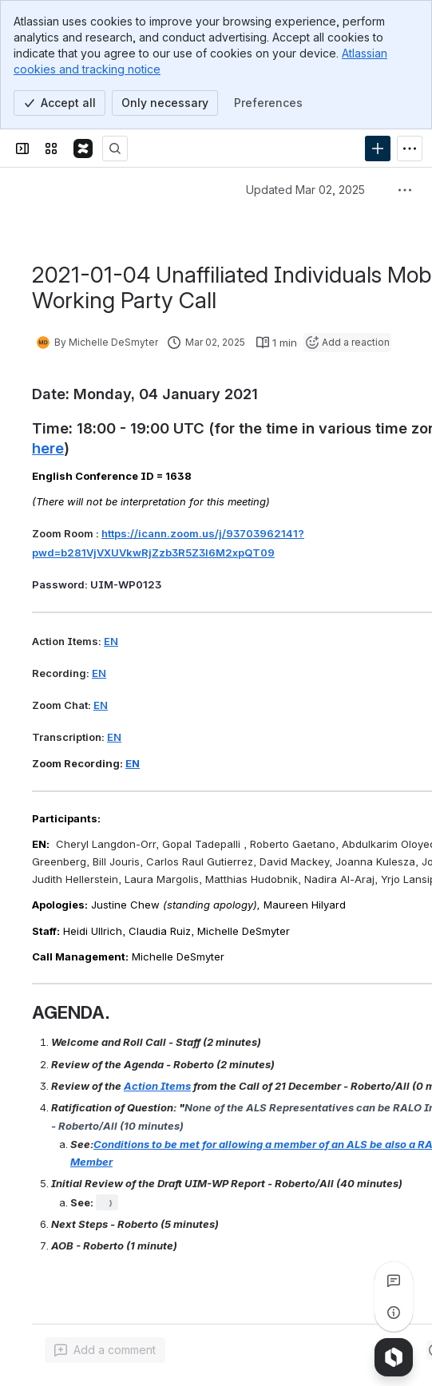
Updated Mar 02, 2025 (305, 189)
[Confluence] (83, 148)
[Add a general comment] (105, 1350)
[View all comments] (393, 1280)
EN (111, 641)
